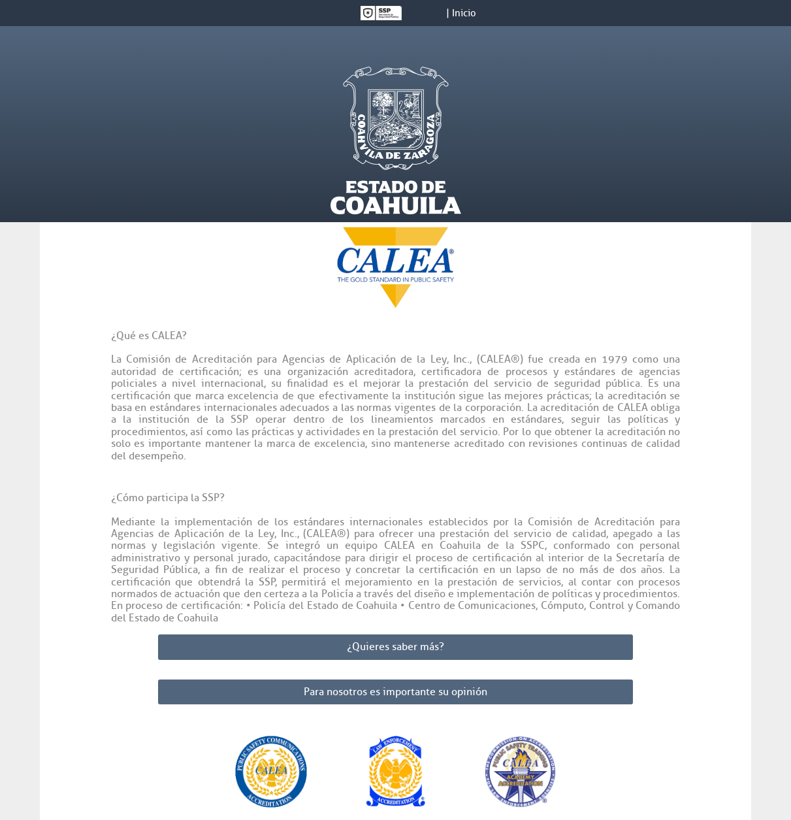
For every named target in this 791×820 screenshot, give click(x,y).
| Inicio (461, 13)
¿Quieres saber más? (395, 646)
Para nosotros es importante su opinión (395, 691)
